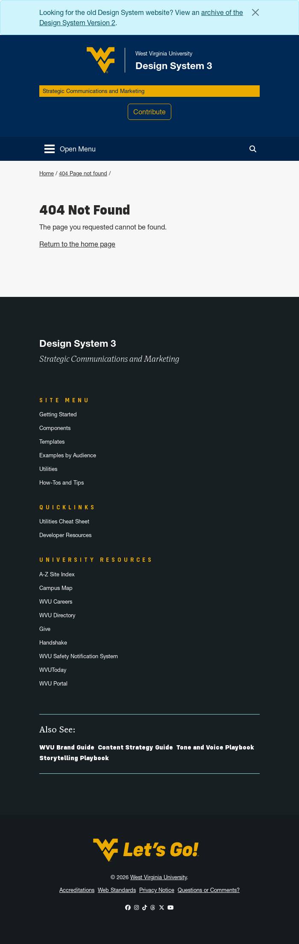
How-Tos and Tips (61, 482)
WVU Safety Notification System (78, 656)
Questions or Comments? (209, 890)
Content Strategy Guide (135, 747)
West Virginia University (158, 877)
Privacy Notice (156, 890)
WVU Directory (57, 615)
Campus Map (56, 588)
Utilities (48, 469)
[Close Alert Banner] (255, 12)
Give (44, 629)
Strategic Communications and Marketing (93, 91)
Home (46, 173)
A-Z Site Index (57, 574)
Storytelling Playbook (74, 758)
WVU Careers (55, 601)
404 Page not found (83, 173)
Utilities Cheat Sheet (64, 521)
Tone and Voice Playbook (215, 747)
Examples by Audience (67, 455)
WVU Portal (53, 683)
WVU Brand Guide (66, 747)
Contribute (149, 111)
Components (54, 428)
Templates (51, 442)
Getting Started (58, 414)
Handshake (53, 642)
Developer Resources (65, 535)
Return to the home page (77, 244)
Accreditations (76, 890)
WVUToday (52, 670)
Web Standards (117, 890)
